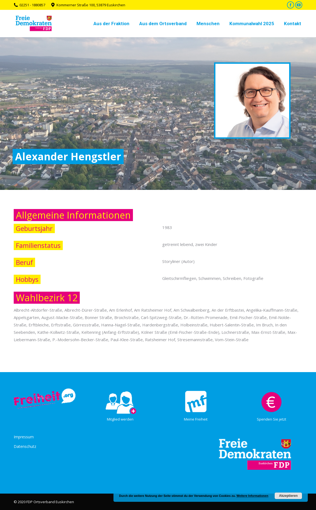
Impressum (24, 436)
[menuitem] (111, 23)
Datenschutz (25, 446)
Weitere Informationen (252, 495)
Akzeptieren (288, 496)
